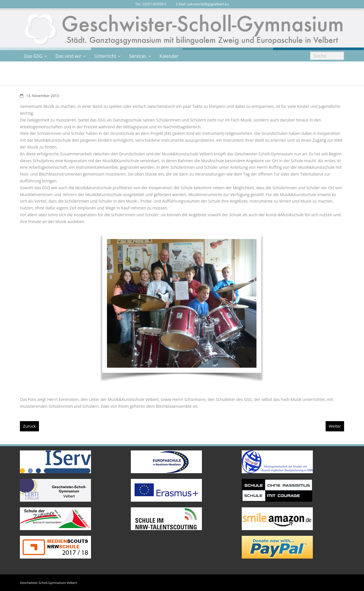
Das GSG (33, 56)
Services (137, 56)
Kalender (169, 56)
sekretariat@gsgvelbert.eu (208, 4)
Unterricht (105, 56)
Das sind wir (68, 56)
